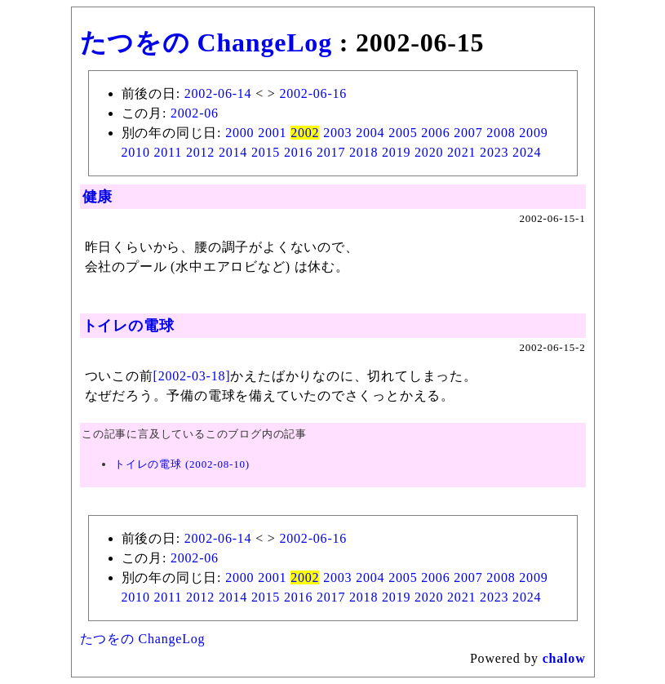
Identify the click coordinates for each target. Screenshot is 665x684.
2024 (526, 152)
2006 (435, 133)
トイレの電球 (128, 326)
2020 (429, 152)
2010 (136, 152)
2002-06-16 (313, 93)
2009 (533, 133)
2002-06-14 (218, 93)
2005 (402, 133)
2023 (494, 152)
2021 (461, 152)
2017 (331, 152)
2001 (272, 133)
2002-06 (195, 113)
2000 (239, 133)
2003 (337, 133)
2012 (200, 152)
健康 (97, 197)
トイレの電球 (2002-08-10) (182, 464)
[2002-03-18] (192, 376)
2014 (233, 152)
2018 (363, 152)
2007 (468, 133)
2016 (298, 152)
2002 (304, 133)
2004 (370, 133)
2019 (396, 152)
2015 (265, 152)
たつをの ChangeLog (206, 42)
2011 (168, 152)
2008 (500, 133)
